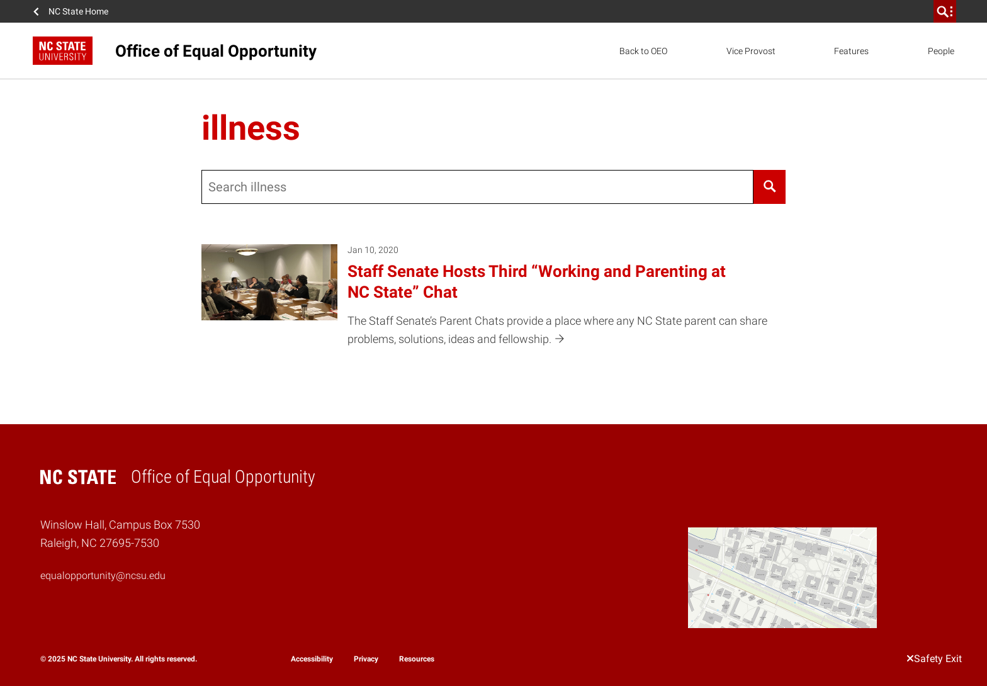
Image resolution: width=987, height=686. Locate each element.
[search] (944, 11)
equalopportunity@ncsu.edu (103, 576)
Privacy (366, 659)
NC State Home (78, 11)
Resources (416, 659)
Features (851, 51)
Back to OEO (643, 51)
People (941, 51)
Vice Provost (751, 51)
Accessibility (312, 659)
